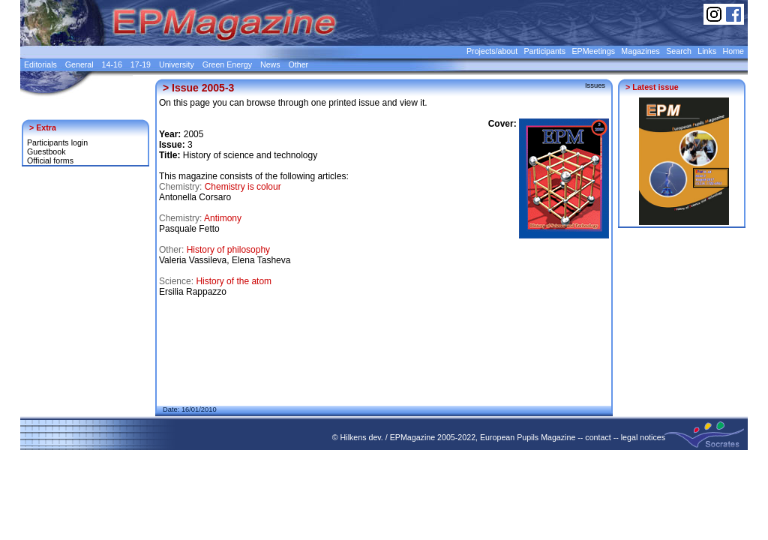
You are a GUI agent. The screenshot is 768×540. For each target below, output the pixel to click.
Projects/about (492, 51)
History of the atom (234, 281)
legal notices (643, 437)
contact (597, 437)
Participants (545, 51)
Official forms (50, 160)
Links (707, 51)
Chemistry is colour (243, 187)
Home (733, 51)
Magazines (640, 51)
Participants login (57, 142)
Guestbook (46, 151)
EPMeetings (593, 51)
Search (679, 51)
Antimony (223, 218)
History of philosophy (228, 249)
